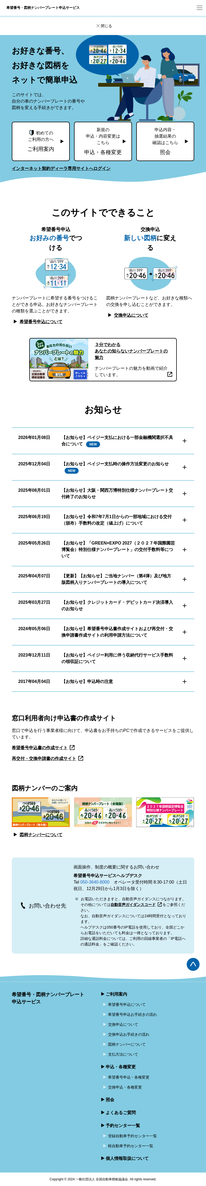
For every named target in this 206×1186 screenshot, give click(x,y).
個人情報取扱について (127, 1158)
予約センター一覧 (123, 1125)
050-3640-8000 (94, 882)
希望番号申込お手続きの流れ (132, 1014)
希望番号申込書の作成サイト (43, 748)
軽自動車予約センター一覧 (130, 1146)
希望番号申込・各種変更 (128, 1077)
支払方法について (123, 1054)
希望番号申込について (37, 322)
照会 (110, 1099)
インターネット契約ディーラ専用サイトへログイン (61, 168)
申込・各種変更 (121, 1067)
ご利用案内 (116, 994)
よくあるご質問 (121, 1112)
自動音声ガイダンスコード (136, 904)
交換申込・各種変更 (125, 1087)
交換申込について (127, 315)
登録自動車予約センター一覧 (132, 1136)
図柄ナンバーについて (37, 835)
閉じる (103, 26)
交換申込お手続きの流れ (128, 1034)
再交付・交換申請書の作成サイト (48, 758)
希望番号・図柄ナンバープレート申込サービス (48, 998)
